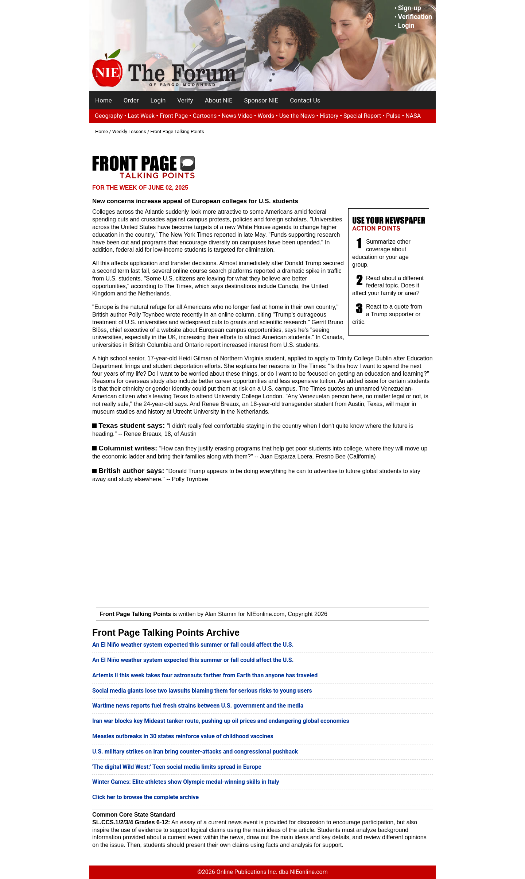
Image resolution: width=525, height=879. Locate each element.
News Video (237, 115)
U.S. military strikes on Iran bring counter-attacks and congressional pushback (195, 751)
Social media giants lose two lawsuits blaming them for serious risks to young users (202, 690)
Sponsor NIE (261, 100)
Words (265, 115)
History (329, 115)
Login (406, 25)
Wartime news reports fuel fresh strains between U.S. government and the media (197, 705)
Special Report (362, 115)
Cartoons (205, 115)
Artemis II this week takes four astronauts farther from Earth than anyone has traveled (205, 675)
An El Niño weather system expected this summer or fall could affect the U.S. (192, 644)
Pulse (393, 115)
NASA (413, 115)
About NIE (219, 100)
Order (131, 100)
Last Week (141, 115)
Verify (185, 100)
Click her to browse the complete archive (145, 797)
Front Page (174, 115)
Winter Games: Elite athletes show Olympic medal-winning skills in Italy (185, 781)
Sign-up (409, 8)
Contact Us (305, 100)
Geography (109, 115)
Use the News (297, 115)
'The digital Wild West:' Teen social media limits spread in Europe (176, 766)
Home (103, 100)
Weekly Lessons (129, 131)
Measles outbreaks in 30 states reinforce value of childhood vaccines (182, 736)
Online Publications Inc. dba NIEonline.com (272, 871)
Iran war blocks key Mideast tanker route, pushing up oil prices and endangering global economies (220, 720)
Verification (415, 16)
